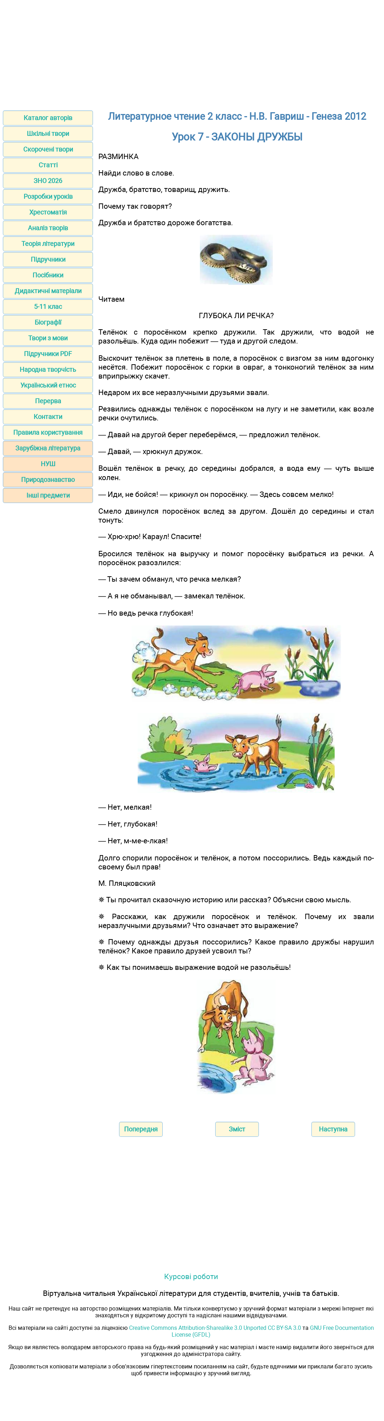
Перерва (48, 401)
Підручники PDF (48, 353)
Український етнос (48, 385)
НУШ (48, 464)
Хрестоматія (48, 212)
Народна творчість (48, 369)
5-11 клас (48, 306)
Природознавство (48, 479)
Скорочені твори (48, 149)
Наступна (333, 1129)
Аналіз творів (48, 228)
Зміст (237, 1129)
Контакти (48, 416)
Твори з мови (48, 338)
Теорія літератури (47, 243)
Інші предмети (48, 495)
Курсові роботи (191, 1276)
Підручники (48, 259)
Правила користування (48, 432)
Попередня (141, 1129)
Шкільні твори (48, 133)
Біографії (48, 322)
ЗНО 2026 (48, 180)
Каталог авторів (48, 118)
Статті (48, 165)
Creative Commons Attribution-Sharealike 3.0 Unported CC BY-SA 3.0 (215, 1327)
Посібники (48, 275)
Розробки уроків (48, 196)
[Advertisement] (192, 53)
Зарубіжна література (47, 448)
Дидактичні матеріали (48, 291)
